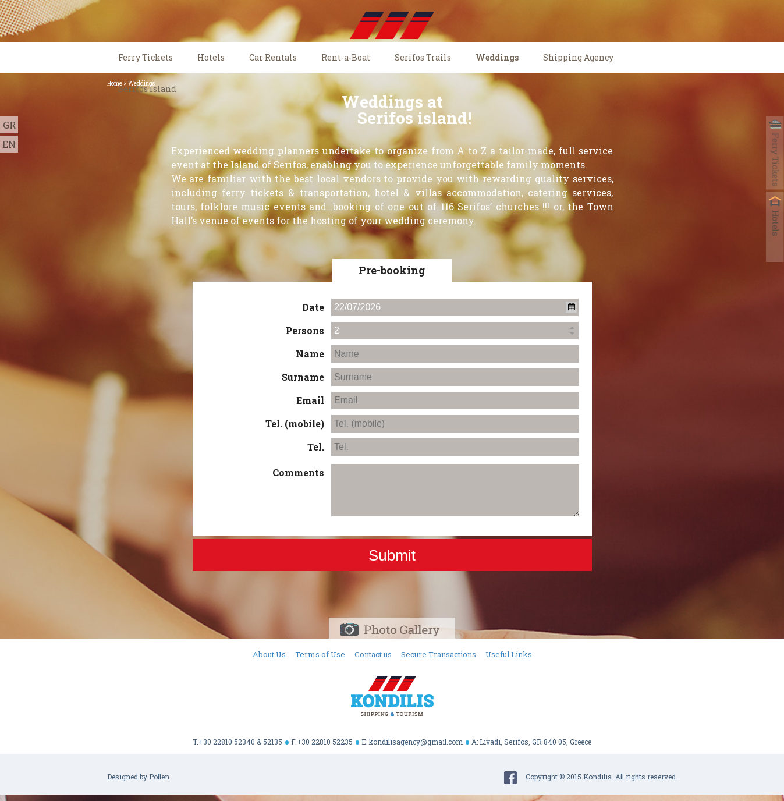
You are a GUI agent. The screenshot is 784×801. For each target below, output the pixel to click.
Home (114, 83)
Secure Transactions (438, 654)
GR (9, 125)
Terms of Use (320, 654)
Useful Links (508, 654)
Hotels (211, 57)
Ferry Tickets (145, 57)
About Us (269, 654)
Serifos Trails (423, 57)
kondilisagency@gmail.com (416, 741)
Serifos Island (147, 88)
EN (9, 144)
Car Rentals (273, 57)
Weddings (497, 57)
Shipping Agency (578, 57)
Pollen (159, 776)
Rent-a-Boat (345, 57)
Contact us (373, 654)
